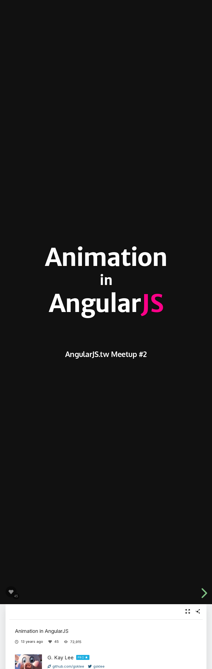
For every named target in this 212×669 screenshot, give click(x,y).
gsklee (96, 666)
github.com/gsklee (65, 666)
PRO (81, 657)
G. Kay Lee (60, 657)
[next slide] (203, 593)
